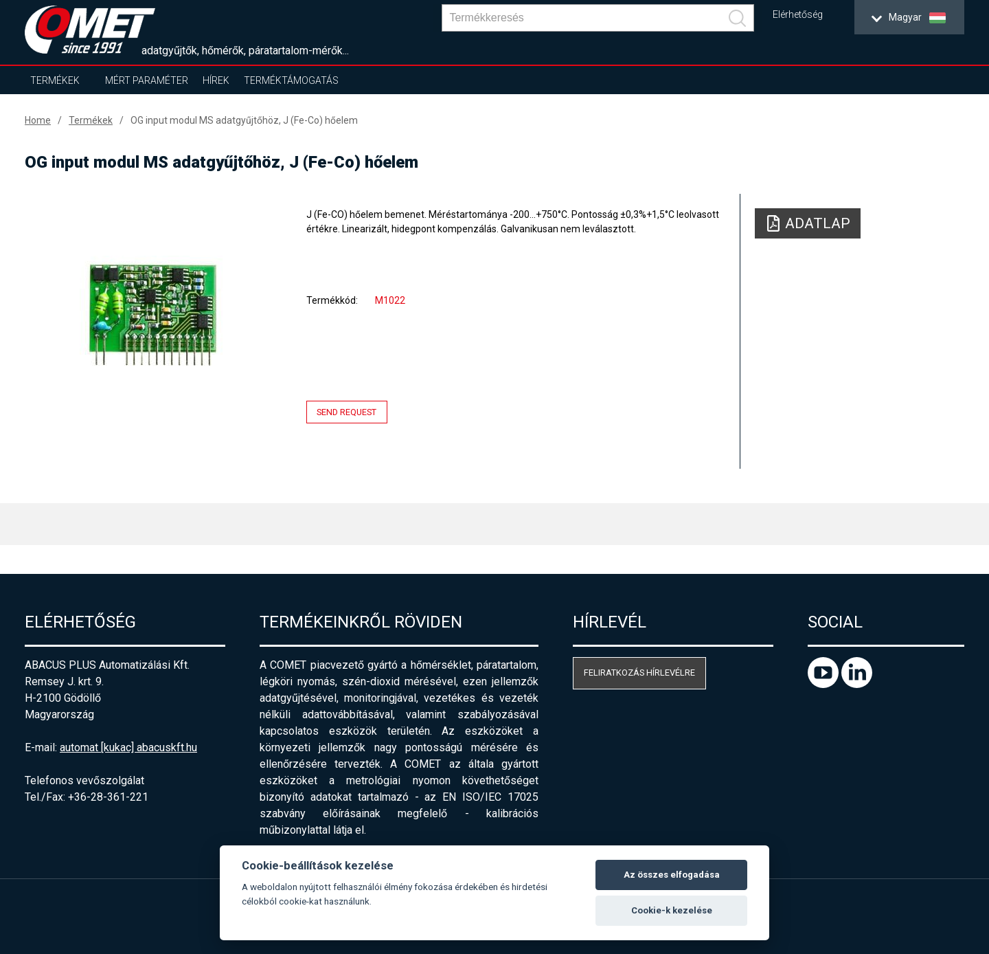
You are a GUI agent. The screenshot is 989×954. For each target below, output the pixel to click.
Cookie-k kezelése (671, 910)
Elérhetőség (798, 15)
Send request (346, 412)
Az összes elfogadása (672, 874)
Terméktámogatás (291, 80)
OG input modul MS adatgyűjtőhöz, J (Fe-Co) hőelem (244, 120)
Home (38, 120)
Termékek (55, 80)
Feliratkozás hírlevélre (639, 672)
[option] (151, 314)
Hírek (216, 80)
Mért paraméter (146, 80)
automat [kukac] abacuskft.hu (128, 747)
